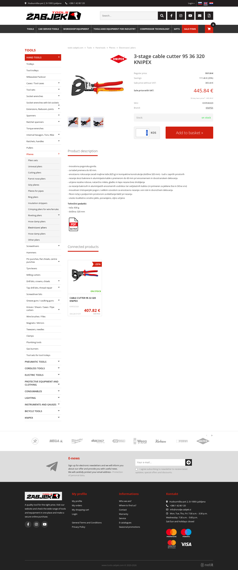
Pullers (29, 147)
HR (211, 3)
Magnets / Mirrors (35, 322)
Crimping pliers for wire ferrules (43, 209)
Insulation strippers (37, 203)
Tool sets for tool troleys (38, 355)
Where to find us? (127, 505)
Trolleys (30, 63)
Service (122, 518)
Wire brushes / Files (35, 316)
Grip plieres (33, 184)
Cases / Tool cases (35, 83)
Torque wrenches (34, 128)
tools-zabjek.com (75, 47)
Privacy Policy (78, 526)
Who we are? (125, 501)
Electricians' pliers (37, 227)
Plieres (29, 154)
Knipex (29, 417)
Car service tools (48, 28)
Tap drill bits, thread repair (39, 287)
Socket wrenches (34, 96)
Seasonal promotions (129, 526)
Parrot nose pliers (36, 178)
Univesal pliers (35, 166)
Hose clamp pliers (36, 221)
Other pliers (34, 239)
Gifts (177, 28)
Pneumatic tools (35, 361)
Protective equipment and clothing (41, 383)
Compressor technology (154, 28)
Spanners (31, 115)
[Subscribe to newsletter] (188, 462)
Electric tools (34, 374)
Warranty (123, 513)
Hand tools (33, 57)
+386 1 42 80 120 (75, 3)
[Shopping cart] (209, 29)
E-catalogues (125, 522)
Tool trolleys (32, 70)
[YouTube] (190, 16)
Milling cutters (33, 274)
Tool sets (30, 89)
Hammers (31, 252)
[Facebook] (171, 16)
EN (206, 3)
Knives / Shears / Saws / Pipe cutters (40, 309)
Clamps (30, 335)
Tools (30, 28)
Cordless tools (35, 368)
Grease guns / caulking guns (40, 300)
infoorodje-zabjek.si (180, 509)
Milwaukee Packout (36, 76)
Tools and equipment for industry (115, 28)
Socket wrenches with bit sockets (42, 102)
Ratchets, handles (35, 141)
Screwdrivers (32, 246)
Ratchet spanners (35, 121)
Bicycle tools (33, 411)
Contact (123, 509)
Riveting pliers (35, 215)
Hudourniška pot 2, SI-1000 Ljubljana (43, 3)
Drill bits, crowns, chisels (38, 281)
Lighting (30, 397)
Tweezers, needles (35, 329)
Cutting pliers (34, 172)
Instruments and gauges (40, 404)
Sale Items (190, 28)
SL (200, 3)
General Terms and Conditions (87, 522)
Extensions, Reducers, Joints (40, 109)
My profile (77, 501)
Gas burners (32, 348)
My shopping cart (80, 509)
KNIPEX (209, 107)
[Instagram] (181, 16)
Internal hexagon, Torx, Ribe (40, 134)
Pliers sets (33, 160)
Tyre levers (31, 268)
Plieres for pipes (36, 190)
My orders (77, 505)
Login (191, 3)
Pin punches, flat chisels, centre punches (41, 260)
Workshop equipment (76, 28)
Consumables (33, 391)
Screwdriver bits (34, 294)
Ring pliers (33, 197)
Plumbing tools (33, 342)
